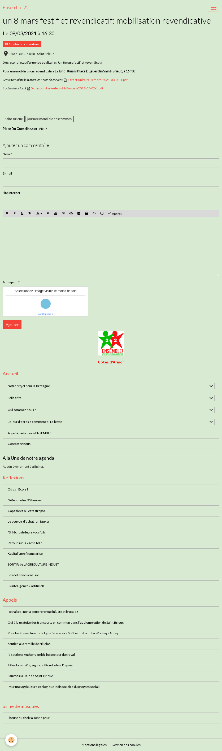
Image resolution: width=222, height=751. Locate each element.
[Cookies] (11, 740)
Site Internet (11, 193)
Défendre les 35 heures (25, 500)
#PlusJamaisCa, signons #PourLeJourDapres (40, 665)
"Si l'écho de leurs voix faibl (27, 532)
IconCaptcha (44, 314)
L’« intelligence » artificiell (26, 586)
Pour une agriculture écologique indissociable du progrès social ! (54, 687)
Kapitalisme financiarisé (25, 553)
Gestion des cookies (126, 745)
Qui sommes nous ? (22, 410)
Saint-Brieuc (14, 119)
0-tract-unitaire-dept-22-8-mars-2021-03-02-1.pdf (67, 88)
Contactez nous (19, 444)
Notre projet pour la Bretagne (29, 386)
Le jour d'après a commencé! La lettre (35, 422)
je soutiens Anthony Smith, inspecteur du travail (42, 655)
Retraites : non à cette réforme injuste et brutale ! (43, 612)
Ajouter (12, 324)
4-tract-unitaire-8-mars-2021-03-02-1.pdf (97, 80)
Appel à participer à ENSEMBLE (29, 433)
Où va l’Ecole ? (18, 489)
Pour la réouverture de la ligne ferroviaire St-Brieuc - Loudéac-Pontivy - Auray (63, 633)
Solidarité (14, 398)
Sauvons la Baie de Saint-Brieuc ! (31, 676)
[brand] (16, 7)
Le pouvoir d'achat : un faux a (28, 521)
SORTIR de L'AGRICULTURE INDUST (33, 564)
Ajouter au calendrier (22, 44)
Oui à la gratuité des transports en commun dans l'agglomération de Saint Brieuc (66, 622)
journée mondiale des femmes (49, 119)
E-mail (7, 173)
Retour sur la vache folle (25, 543)
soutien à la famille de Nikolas (29, 644)
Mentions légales (94, 745)
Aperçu (115, 213)
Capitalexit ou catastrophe (27, 511)
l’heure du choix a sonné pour (29, 718)
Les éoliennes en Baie (23, 575)
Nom (6, 154)
